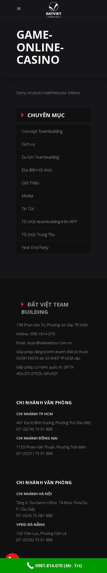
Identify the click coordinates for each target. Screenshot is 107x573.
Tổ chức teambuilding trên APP (49, 221)
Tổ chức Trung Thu (38, 234)
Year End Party (35, 247)
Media (27, 196)
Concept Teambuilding (42, 131)
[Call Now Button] (53, 565)
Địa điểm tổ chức (37, 170)
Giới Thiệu (30, 183)
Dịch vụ (28, 144)
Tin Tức (28, 208)
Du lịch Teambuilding (40, 157)
